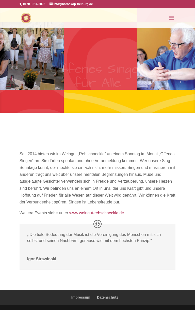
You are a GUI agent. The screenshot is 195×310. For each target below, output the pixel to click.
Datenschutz (107, 297)
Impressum (80, 297)
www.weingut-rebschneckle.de (96, 213)
